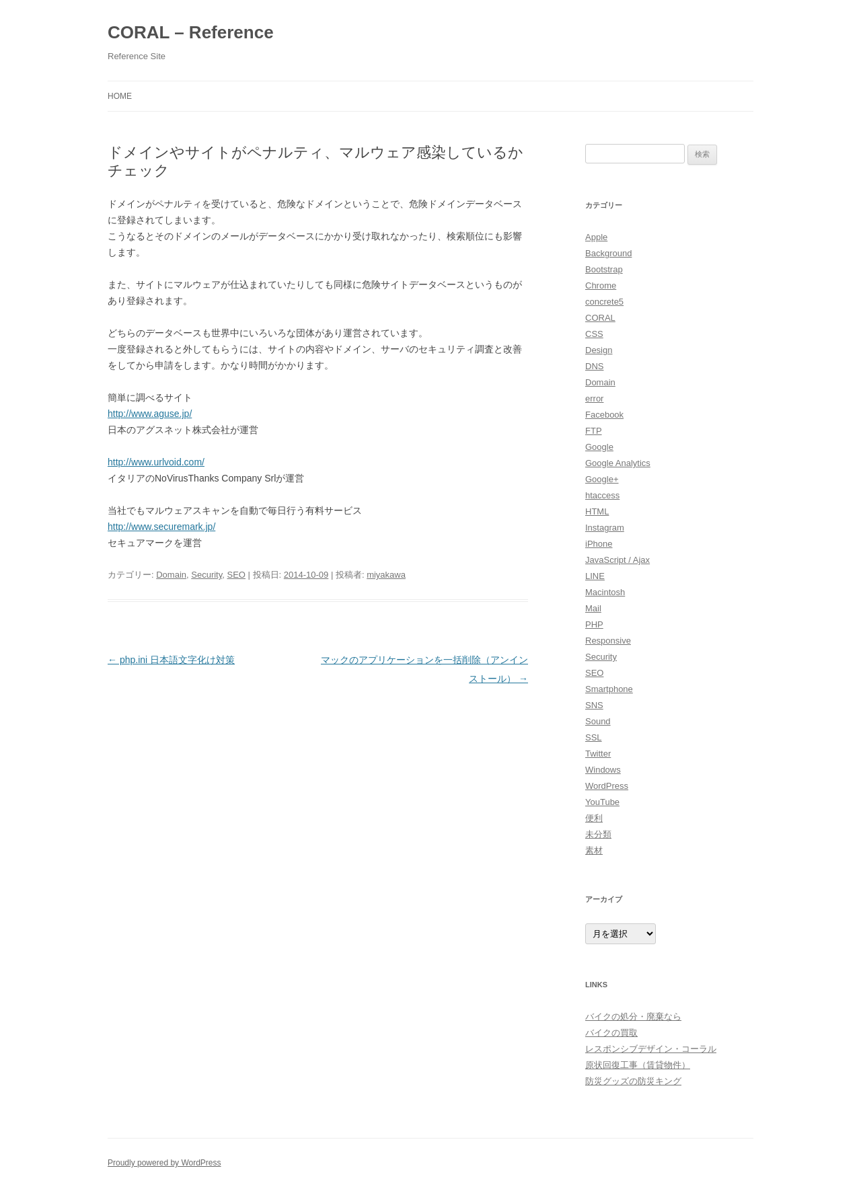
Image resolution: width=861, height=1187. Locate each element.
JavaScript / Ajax (617, 560)
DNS (594, 366)
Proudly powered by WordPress (164, 1162)
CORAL (600, 318)
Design (598, 350)
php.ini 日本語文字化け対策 (171, 659)
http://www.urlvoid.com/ (156, 462)
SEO (236, 575)
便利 (594, 818)
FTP (593, 431)
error (594, 398)
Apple (596, 237)
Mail (593, 608)
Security (206, 575)
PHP (594, 624)
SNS (594, 705)
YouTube (602, 802)
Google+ (602, 479)
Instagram (604, 528)
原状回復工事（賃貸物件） (637, 1065)
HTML (597, 511)
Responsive (608, 641)
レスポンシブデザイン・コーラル (650, 1049)
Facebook (604, 415)
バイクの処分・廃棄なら (633, 1016)
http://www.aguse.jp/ (150, 413)
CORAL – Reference (191, 32)
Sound (598, 721)
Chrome (600, 285)
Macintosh (605, 592)
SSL (593, 737)
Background (608, 253)
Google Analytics (617, 463)
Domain (171, 575)
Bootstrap (604, 269)
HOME (120, 96)
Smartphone (609, 689)
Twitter (598, 754)
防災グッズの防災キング (633, 1081)
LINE (595, 576)
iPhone (598, 544)
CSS (594, 334)
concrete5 (604, 302)
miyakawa (386, 575)
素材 (594, 850)
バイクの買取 (611, 1033)
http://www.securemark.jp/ (161, 526)
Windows (603, 770)
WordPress (606, 786)
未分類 (598, 834)
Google (599, 447)
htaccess (602, 495)
